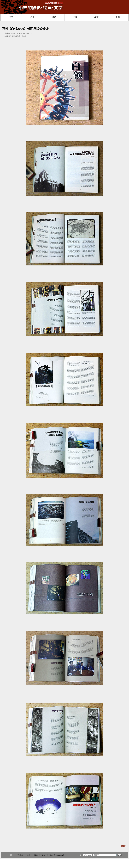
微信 (43, 855)
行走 (33, 17)
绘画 (96, 17)
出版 (75, 17)
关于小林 (19, 855)
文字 (118, 17)
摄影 (54, 17)
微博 (36, 855)
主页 (10, 855)
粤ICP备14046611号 (57, 855)
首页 (11, 17)
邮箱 (28, 855)
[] (123, 846)
